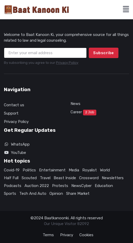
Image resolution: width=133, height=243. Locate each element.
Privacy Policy (67, 63)
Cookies (86, 235)
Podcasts (12, 185)
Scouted (29, 178)
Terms (48, 235)
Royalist (89, 170)
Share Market (78, 193)
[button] (126, 10)
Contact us (14, 105)
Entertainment (52, 170)
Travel (45, 178)
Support (11, 113)
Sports (10, 193)
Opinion (56, 193)
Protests (60, 185)
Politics (29, 170)
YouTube (15, 152)
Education (104, 185)
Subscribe (103, 53)
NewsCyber (81, 185)
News (75, 103)
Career (84, 112)
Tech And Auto (32, 193)
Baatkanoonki (56, 218)
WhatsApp (17, 144)
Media (74, 170)
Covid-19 (12, 170)
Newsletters (113, 178)
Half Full (11, 178)
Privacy (66, 235)
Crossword (89, 178)
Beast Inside (65, 178)
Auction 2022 (36, 185)
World (105, 170)
